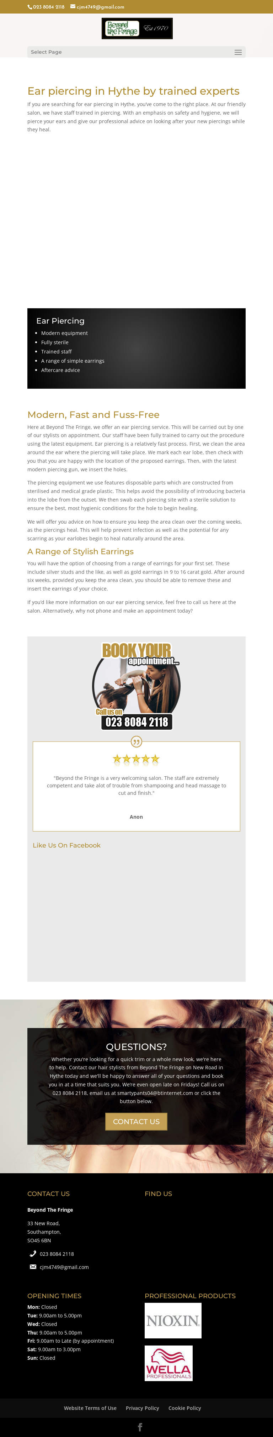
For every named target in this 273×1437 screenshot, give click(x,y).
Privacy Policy (142, 1408)
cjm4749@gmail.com (64, 1267)
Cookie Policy (184, 1408)
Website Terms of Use (90, 1408)
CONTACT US (136, 1121)
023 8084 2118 (57, 1253)
